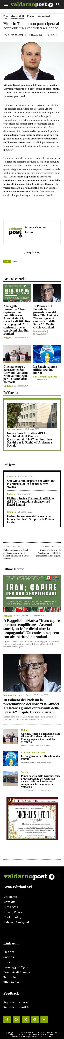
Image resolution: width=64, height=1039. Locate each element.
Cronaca (11, 477)
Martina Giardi (27, 745)
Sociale (24, 772)
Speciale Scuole (15, 429)
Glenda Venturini (21, 616)
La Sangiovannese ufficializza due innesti (45, 369)
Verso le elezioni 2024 (13, 16)
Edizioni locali (44, 16)
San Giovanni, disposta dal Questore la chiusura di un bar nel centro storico (31, 484)
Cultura (7, 386)
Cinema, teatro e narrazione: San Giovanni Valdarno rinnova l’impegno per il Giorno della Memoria (16, 374)
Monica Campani (18, 35)
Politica (30, 16)
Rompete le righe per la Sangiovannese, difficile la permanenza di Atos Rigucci (48, 553)
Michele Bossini (25, 695)
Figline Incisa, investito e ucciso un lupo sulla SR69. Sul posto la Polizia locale (30, 519)
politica (16, 261)
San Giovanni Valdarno (13, 19)
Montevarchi (39, 331)
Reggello (7, 337)
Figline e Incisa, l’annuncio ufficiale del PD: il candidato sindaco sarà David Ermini (30, 501)
